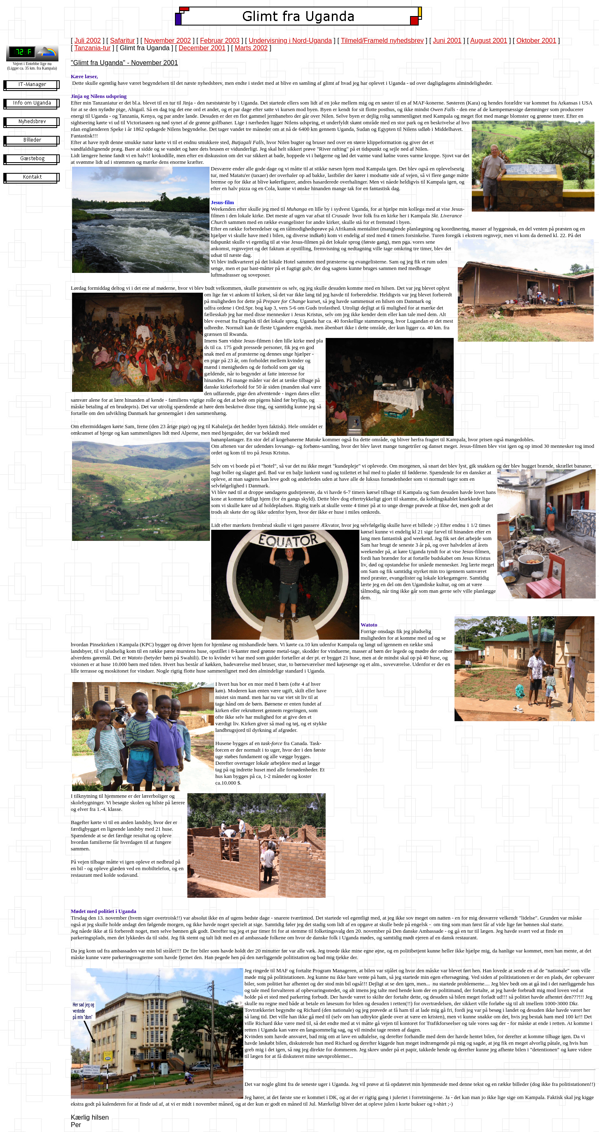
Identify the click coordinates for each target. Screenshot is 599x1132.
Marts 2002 (251, 47)
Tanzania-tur (93, 47)
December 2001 (202, 47)
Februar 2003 (220, 40)
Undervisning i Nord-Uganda (290, 40)
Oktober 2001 (536, 40)
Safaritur (122, 40)
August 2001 (488, 40)
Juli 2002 (88, 40)
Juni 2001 (447, 40)
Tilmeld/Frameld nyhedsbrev (382, 40)
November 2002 (167, 40)
